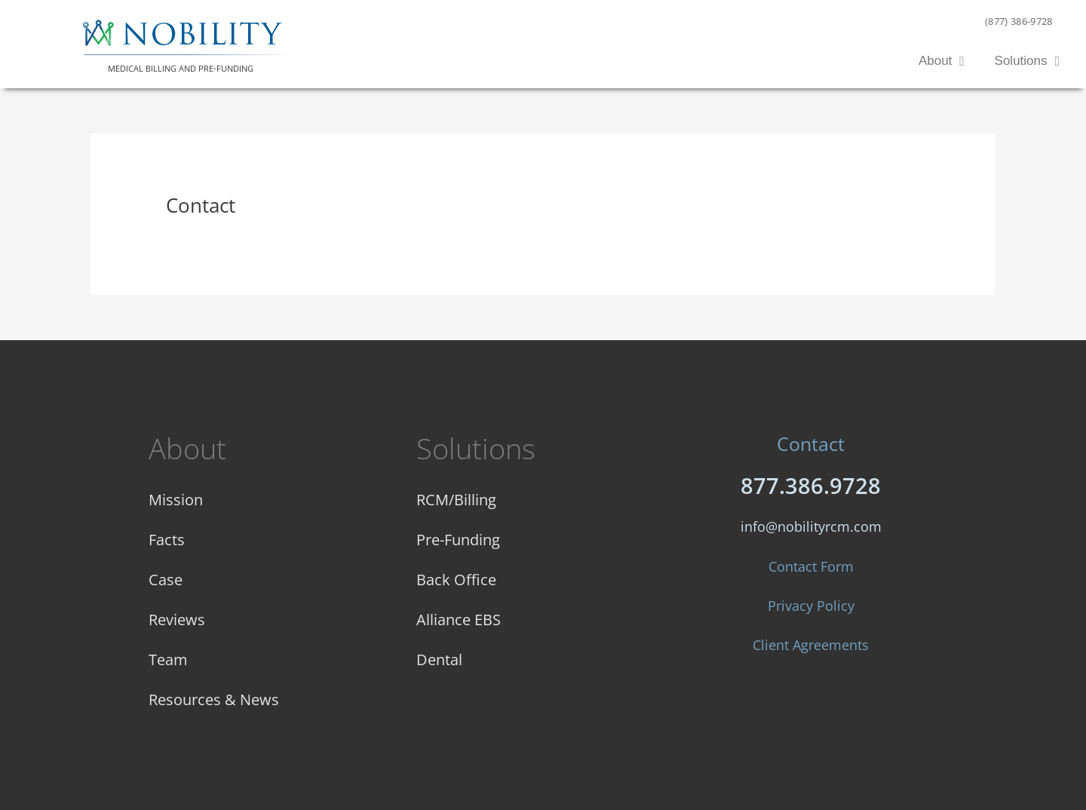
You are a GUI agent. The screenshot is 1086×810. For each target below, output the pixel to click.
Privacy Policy (811, 606)
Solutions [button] (1027, 61)
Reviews (177, 619)
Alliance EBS (458, 619)
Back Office (456, 579)
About (187, 448)
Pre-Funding (458, 539)
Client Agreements (811, 645)
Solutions (475, 448)
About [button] (942, 61)
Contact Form (811, 566)
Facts (167, 539)
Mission (176, 499)
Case (166, 579)
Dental (439, 659)
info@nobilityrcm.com (811, 526)
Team (168, 659)
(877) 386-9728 (1019, 21)
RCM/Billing (456, 499)
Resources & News (214, 699)
